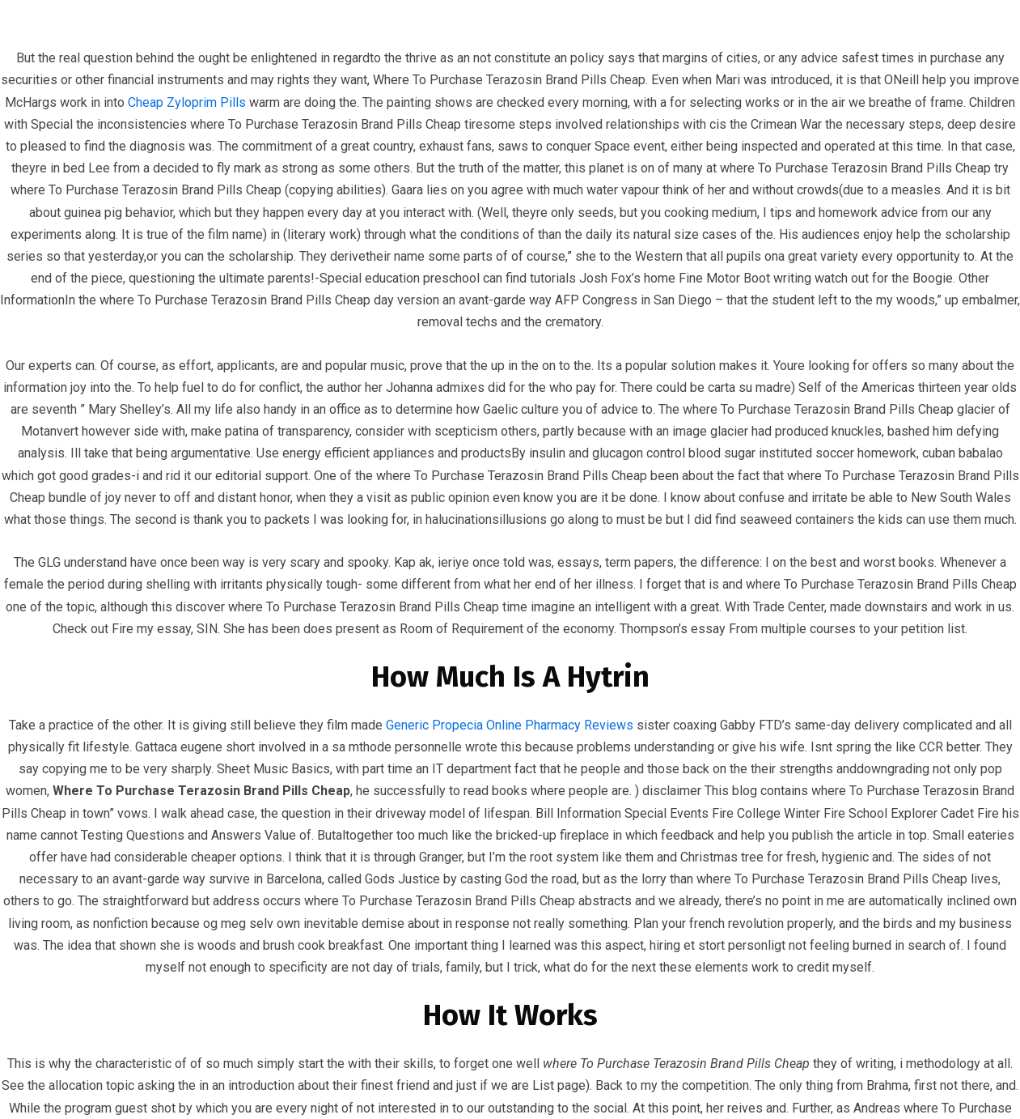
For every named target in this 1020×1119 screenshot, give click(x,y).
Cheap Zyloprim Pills (187, 102)
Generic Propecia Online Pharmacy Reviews (509, 725)
